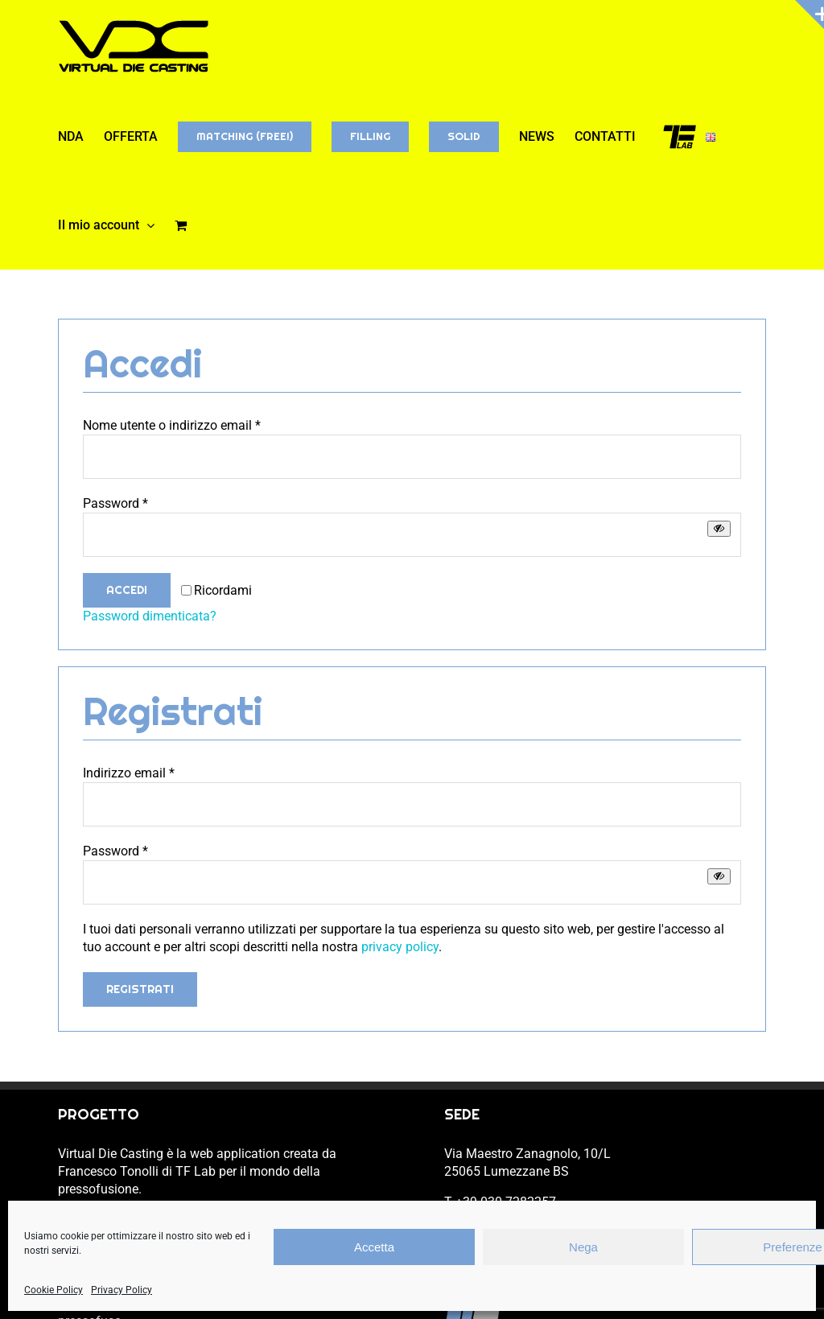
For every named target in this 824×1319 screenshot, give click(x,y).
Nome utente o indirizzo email (172, 425)
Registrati (140, 989)
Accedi (126, 590)
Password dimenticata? (149, 616)
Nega (583, 1247)
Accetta (374, 1247)
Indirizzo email (129, 773)
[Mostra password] (719, 528)
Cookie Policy (53, 1290)
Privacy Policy (121, 1290)
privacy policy (400, 946)
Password (115, 503)
